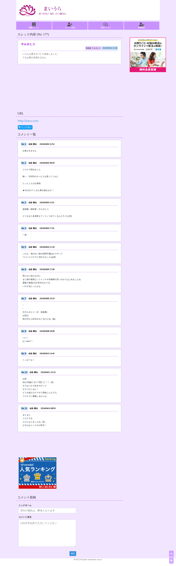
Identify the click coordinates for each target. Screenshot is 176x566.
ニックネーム (25, 505)
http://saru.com (28, 121)
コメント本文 (25, 517)
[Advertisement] (69, 87)
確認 (73, 553)
